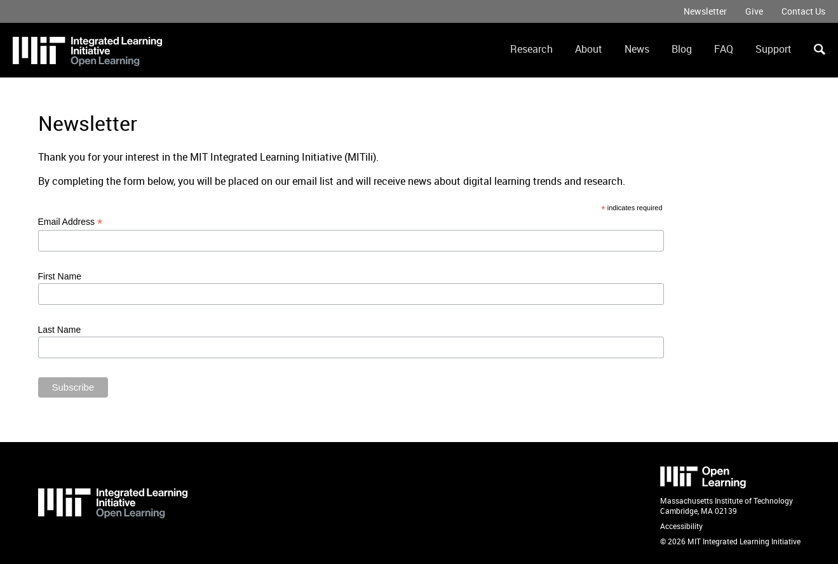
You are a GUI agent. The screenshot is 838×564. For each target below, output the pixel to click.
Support (773, 49)
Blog (682, 49)
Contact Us (803, 11)
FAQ (723, 49)
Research (531, 49)
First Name (59, 276)
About (588, 49)
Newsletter (705, 11)
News (637, 49)
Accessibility (681, 526)
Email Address (70, 222)
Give (754, 11)
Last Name (59, 330)
